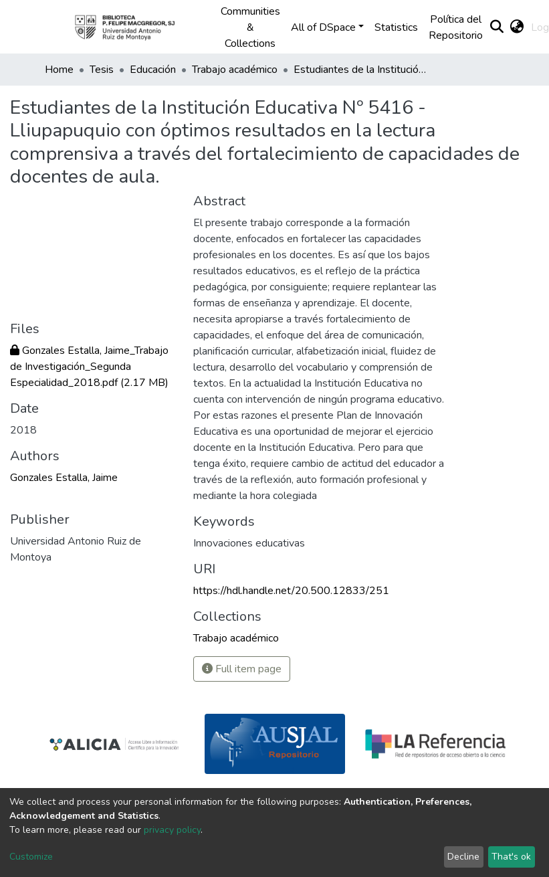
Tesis (102, 69)
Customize (31, 856)
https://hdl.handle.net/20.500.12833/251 (291, 590)
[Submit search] (497, 27)
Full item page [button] (242, 669)
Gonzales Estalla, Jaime (64, 477)
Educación (153, 69)
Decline (463, 856)
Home (59, 69)
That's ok (511, 856)
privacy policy (172, 829)
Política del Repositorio (456, 27)
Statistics (396, 27)
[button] (517, 27)
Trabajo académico (235, 69)
